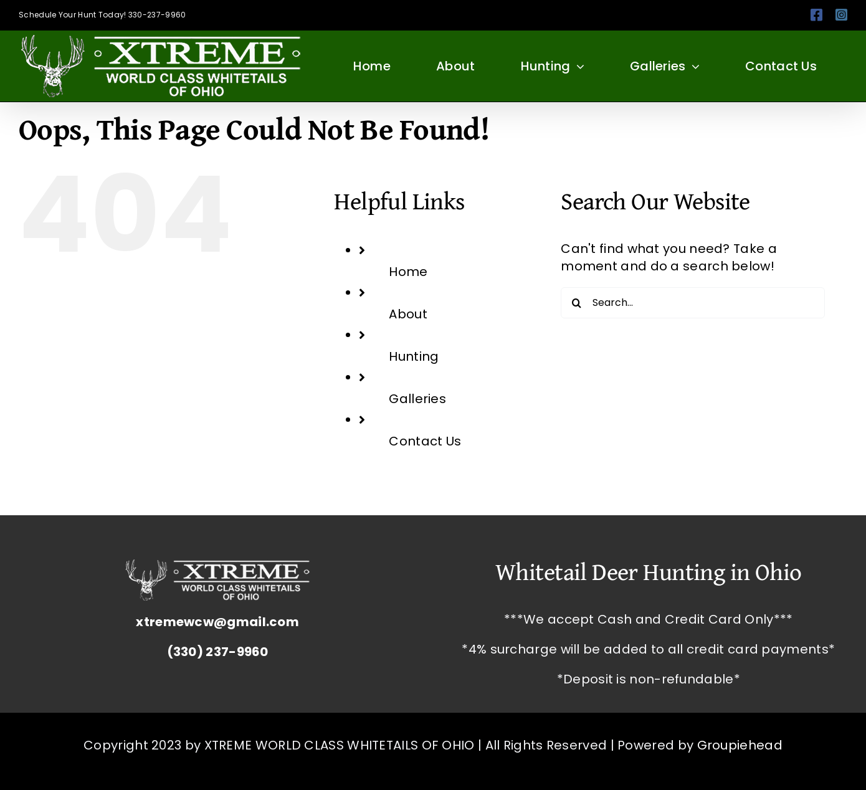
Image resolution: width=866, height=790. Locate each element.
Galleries (417, 398)
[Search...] (692, 302)
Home (408, 271)
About (408, 314)
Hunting (414, 356)
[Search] (576, 302)
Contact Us (425, 441)
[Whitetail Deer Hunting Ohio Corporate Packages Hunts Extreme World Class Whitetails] (217, 565)
